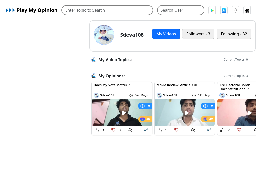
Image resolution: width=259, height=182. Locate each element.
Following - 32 (234, 34)
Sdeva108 (107, 95)
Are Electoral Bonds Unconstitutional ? (234, 87)
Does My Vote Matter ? (112, 85)
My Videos (166, 34)
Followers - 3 (198, 34)
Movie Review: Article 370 (177, 85)
